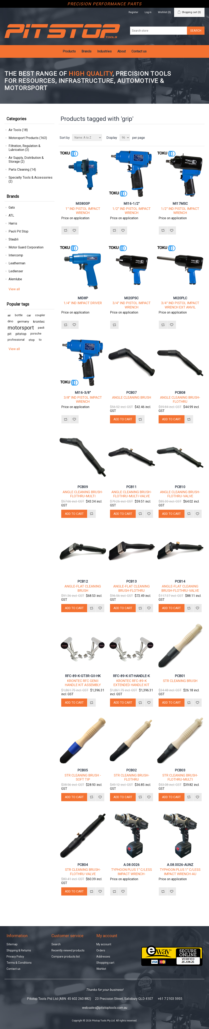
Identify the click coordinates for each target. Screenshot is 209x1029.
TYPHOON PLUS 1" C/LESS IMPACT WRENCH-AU (180, 872)
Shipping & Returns (19, 950)
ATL (11, 215)
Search (56, 944)
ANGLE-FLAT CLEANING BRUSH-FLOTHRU (131, 588)
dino (10, 321)
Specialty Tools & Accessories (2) (30, 179)
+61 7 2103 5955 (170, 999)
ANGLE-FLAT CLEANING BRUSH (82, 588)
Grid (193, 137)
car (29, 315)
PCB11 (131, 487)
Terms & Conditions (19, 962)
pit (9, 334)
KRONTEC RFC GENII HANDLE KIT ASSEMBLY (83, 683)
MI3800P (83, 203)
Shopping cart (105, 962)
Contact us (139, 51)
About (121, 51)
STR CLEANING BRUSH (180, 681)
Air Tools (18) (18, 130)
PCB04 (83, 865)
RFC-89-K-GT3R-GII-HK (83, 676)
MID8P (83, 298)
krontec (39, 321)
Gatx (12, 207)
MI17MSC (180, 203)
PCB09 (83, 487)
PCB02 (131, 770)
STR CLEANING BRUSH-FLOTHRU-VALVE (83, 872)
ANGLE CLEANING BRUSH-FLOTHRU (180, 399)
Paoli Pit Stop (18, 231)
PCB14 (180, 581)
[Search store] (158, 31)
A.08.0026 (131, 865)
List (201, 137)
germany (23, 321)
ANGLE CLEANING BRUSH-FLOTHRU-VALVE (180, 494)
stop (32, 340)
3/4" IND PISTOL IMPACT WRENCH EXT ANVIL (180, 305)
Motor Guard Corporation (26, 247)
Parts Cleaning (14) (22, 169)
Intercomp (16, 255)
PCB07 (131, 392)
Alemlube (15, 279)
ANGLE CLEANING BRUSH (131, 397)
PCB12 (83, 581)
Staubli (13, 239)
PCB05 (83, 770)
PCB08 (180, 392)
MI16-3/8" (83, 392)
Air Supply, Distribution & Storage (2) (26, 160)
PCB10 (180, 487)
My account (103, 944)
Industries (104, 51)
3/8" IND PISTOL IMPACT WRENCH (83, 399)
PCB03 (180, 770)
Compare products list (65, 956)
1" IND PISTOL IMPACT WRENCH (83, 211)
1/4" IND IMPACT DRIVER (83, 303)
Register (133, 12)
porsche (35, 333)
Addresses (103, 956)
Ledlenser (16, 271)
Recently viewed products (67, 950)
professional (16, 340)
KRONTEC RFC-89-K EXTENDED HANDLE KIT (131, 683)
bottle (19, 315)
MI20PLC (180, 298)
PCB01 (180, 676)
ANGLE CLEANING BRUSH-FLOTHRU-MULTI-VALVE (131, 494)
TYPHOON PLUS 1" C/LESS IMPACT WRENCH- (131, 872)
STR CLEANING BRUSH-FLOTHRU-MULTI (180, 777)
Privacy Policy (15, 956)
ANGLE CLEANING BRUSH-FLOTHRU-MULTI (83, 494)
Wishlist (101, 968)
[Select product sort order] (87, 137)
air (9, 315)
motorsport (21, 328)
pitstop (21, 334)
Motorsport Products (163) (28, 138)
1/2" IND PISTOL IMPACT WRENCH (131, 211)
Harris (13, 223)
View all (14, 289)
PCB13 (131, 581)
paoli (41, 327)
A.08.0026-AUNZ (180, 865)
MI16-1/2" (131, 203)
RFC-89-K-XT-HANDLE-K (131, 676)
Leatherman (17, 263)
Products (69, 51)
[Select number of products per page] (125, 137)
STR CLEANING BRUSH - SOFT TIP (82, 777)
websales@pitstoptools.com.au (104, 1008)
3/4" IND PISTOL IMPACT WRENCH (131, 305)
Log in (148, 12)
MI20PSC (131, 298)
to (40, 340)
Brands (86, 51)
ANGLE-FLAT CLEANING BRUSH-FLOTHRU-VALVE (180, 588)
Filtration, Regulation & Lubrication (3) (24, 148)
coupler (40, 315)
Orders (100, 950)
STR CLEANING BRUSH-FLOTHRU (131, 777)
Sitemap (12, 944)
